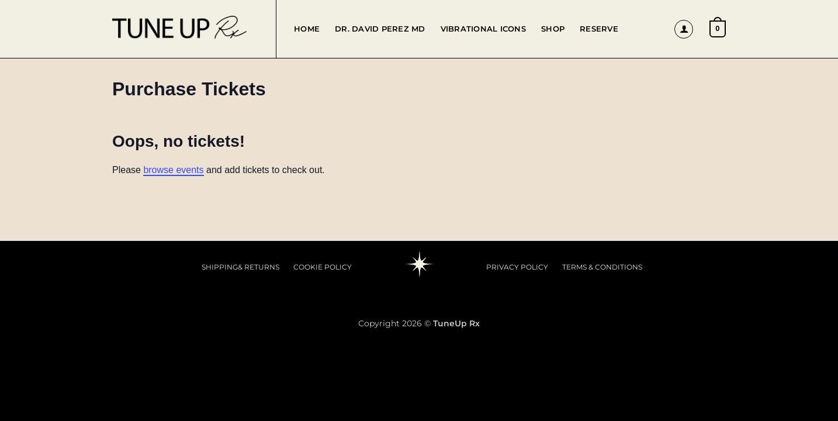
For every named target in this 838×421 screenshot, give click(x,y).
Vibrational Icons (483, 29)
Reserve (599, 29)
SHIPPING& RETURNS (240, 267)
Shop (553, 29)
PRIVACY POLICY (517, 267)
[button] (683, 29)
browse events (173, 170)
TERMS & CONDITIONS (602, 267)
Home (307, 29)
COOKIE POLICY (322, 267)
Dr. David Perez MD (380, 29)
